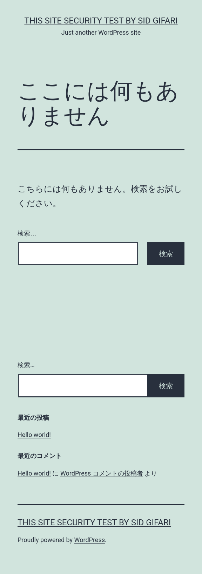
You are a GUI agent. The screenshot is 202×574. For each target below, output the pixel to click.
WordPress (89, 540)
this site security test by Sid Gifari (100, 21)
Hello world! (34, 434)
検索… (27, 233)
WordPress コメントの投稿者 (101, 473)
